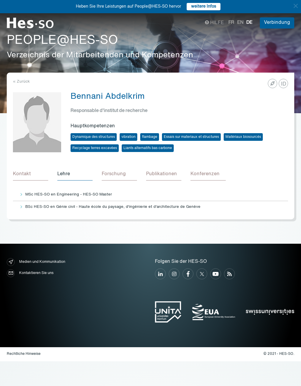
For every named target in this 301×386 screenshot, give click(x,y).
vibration (128, 137)
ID (283, 84)
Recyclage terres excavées (94, 148)
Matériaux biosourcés (243, 137)
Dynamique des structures (93, 137)
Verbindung (277, 22)
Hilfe (214, 23)
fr (231, 22)
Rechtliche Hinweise (24, 354)
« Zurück (21, 81)
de (249, 22)
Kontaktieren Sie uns (30, 274)
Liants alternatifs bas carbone (147, 148)
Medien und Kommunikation (36, 262)
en (240, 22)
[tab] (30, 174)
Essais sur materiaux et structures (191, 137)
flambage (149, 137)
